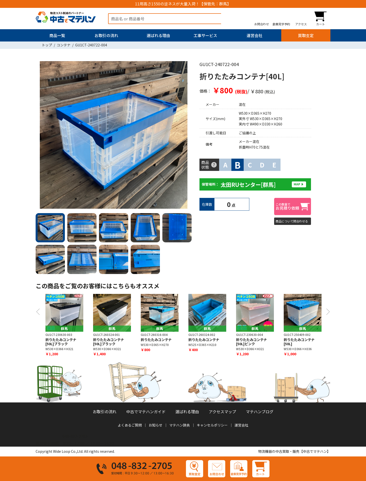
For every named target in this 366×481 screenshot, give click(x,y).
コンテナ (63, 44)
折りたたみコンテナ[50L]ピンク (251, 341)
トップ (47, 44)
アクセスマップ (222, 411)
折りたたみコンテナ (156, 339)
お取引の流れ (106, 35)
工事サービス (205, 35)
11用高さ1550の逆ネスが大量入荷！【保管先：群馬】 (183, 3)
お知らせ (155, 425)
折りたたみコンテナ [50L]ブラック (108, 341)
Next (185, 136)
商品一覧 (57, 35)
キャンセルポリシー (212, 425)
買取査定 (306, 35)
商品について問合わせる (292, 221)
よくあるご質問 (130, 425)
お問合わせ (261, 24)
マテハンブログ (259, 411)
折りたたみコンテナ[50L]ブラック (60, 341)
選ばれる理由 (158, 35)
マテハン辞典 (179, 425)
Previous (42, 136)
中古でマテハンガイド (146, 411)
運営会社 (254, 35)
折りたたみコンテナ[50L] (299, 341)
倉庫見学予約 (281, 24)
